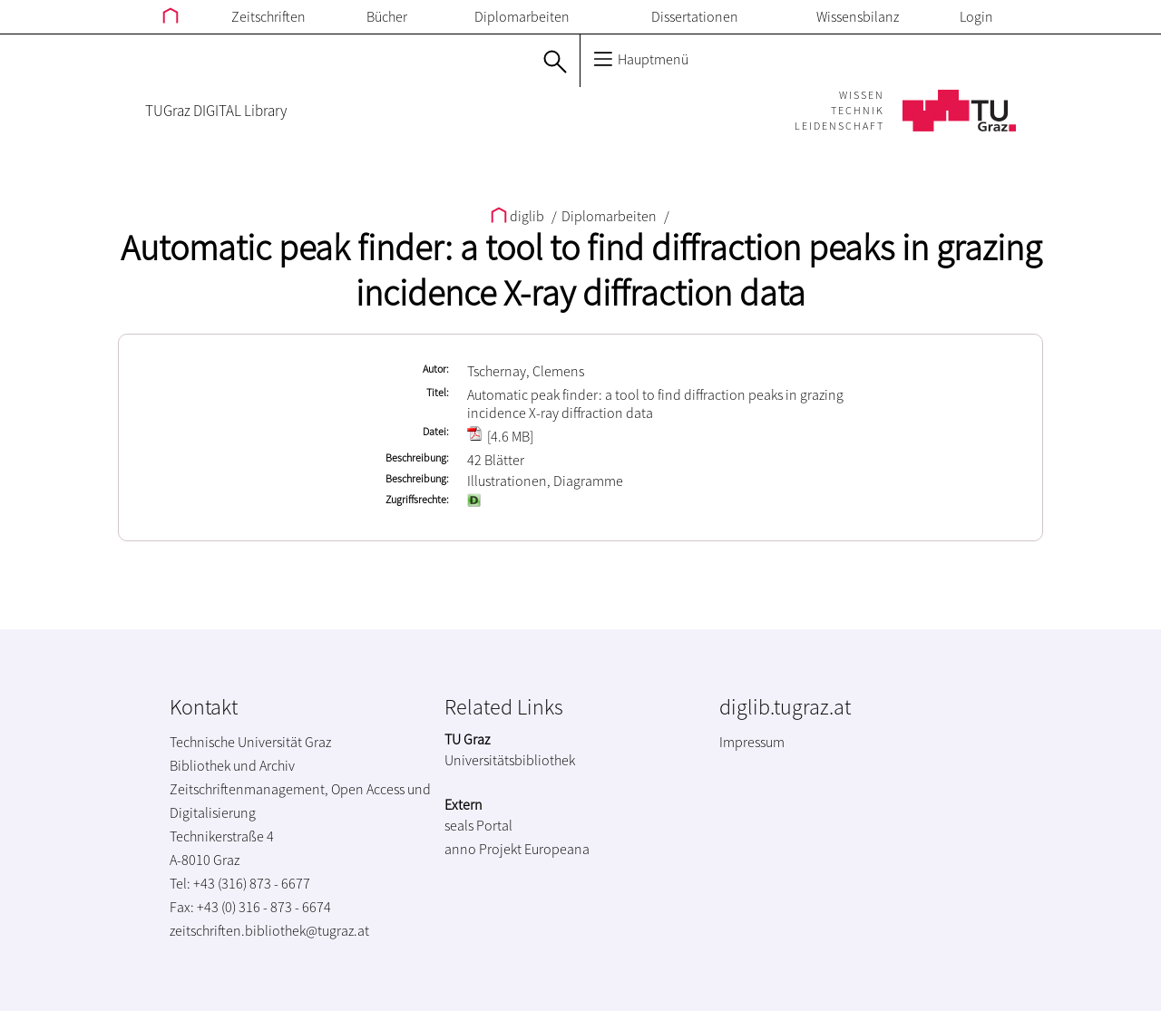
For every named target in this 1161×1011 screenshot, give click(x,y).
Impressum (752, 742)
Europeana (557, 849)
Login (976, 16)
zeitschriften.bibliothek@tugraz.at (269, 930)
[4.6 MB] (500, 436)
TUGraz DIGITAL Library (216, 111)
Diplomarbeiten (522, 16)
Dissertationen (694, 16)
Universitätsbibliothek (509, 760)
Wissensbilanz (857, 16)
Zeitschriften (268, 16)
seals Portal (478, 825)
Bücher (386, 16)
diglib (519, 216)
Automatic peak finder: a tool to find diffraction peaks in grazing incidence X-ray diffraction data (581, 270)
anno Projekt (483, 849)
